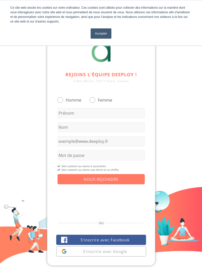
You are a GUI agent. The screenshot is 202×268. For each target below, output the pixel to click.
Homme (73, 100)
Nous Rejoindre (101, 179)
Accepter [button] (101, 33)
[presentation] (101, 197)
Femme (105, 100)
